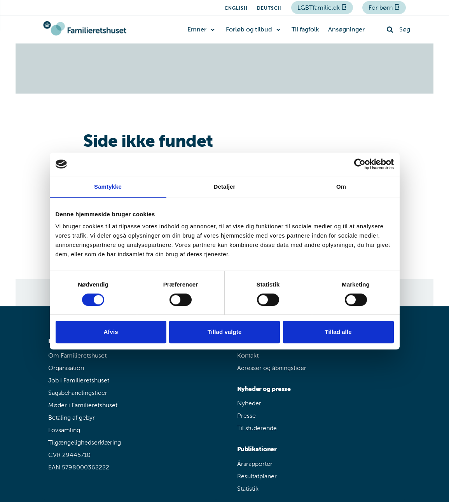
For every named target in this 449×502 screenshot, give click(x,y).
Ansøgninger (346, 29)
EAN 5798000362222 (78, 467)
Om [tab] (341, 186)
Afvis (110, 331)
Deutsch (269, 8)
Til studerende (257, 428)
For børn (381, 7)
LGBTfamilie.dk (319, 7)
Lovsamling (64, 430)
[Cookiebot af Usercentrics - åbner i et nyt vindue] (360, 164)
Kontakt (248, 355)
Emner (196, 29)
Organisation (66, 368)
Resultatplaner (257, 476)
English (236, 8)
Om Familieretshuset (77, 355)
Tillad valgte (225, 331)
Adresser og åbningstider (271, 368)
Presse (246, 415)
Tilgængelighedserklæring (84, 442)
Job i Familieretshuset (78, 380)
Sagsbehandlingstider (77, 392)
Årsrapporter (255, 463)
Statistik (248, 488)
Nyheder (249, 403)
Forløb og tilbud (249, 29)
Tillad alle (338, 331)
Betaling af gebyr (71, 417)
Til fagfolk (305, 29)
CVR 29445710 (69, 455)
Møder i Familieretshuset (82, 405)
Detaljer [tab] (225, 186)
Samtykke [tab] (108, 186)
